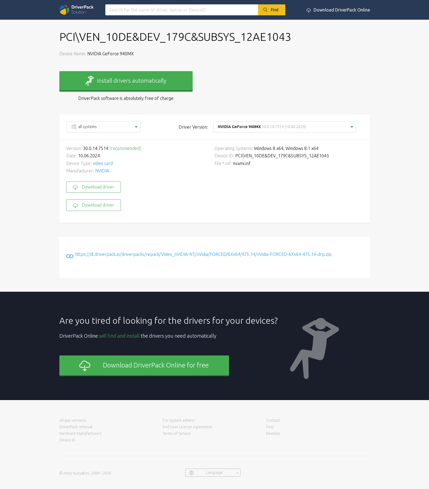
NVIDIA (102, 170)
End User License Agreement (187, 427)
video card (103, 163)
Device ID (67, 440)
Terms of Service (177, 433)
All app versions (72, 420)
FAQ (270, 427)
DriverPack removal (75, 427)
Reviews (273, 433)
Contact (273, 420)
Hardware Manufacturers (80, 433)
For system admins (179, 420)
